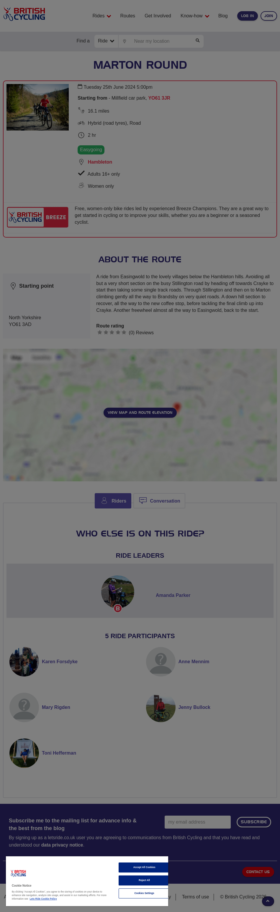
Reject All (144, 880)
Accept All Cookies (144, 867)
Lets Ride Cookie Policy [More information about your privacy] (43, 899)
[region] (87, 881)
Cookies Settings (144, 893)
